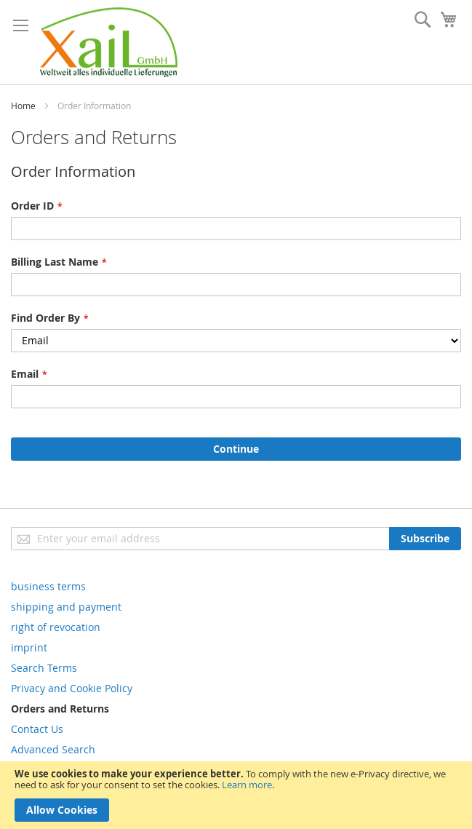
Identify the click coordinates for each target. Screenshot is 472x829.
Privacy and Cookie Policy (71, 688)
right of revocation (55, 627)
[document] (236, 795)
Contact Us (37, 729)
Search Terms (44, 668)
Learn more (247, 784)
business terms (48, 586)
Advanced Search (53, 749)
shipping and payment (66, 607)
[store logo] (108, 42)
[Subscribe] (425, 538)
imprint (29, 647)
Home (23, 105)
